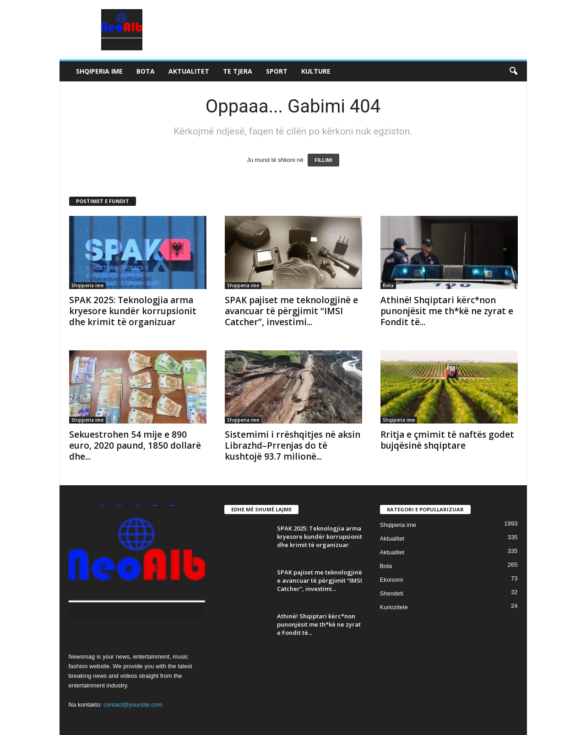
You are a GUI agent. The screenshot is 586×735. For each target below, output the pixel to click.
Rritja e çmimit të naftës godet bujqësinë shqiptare (447, 440)
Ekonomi (391, 579)
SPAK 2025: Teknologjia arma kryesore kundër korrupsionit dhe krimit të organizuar (132, 311)
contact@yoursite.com (133, 704)
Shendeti (391, 593)
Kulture (316, 71)
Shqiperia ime (99, 71)
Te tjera (237, 71)
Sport (277, 71)
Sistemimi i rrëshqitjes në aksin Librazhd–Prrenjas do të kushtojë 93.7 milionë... (292, 445)
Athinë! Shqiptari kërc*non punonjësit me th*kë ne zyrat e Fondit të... (446, 311)
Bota (145, 71)
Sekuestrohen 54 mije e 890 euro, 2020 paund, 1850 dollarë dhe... (135, 445)
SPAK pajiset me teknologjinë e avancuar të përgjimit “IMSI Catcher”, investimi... (291, 311)
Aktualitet (188, 71)
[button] (513, 71)
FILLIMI (323, 160)
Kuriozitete (394, 607)
